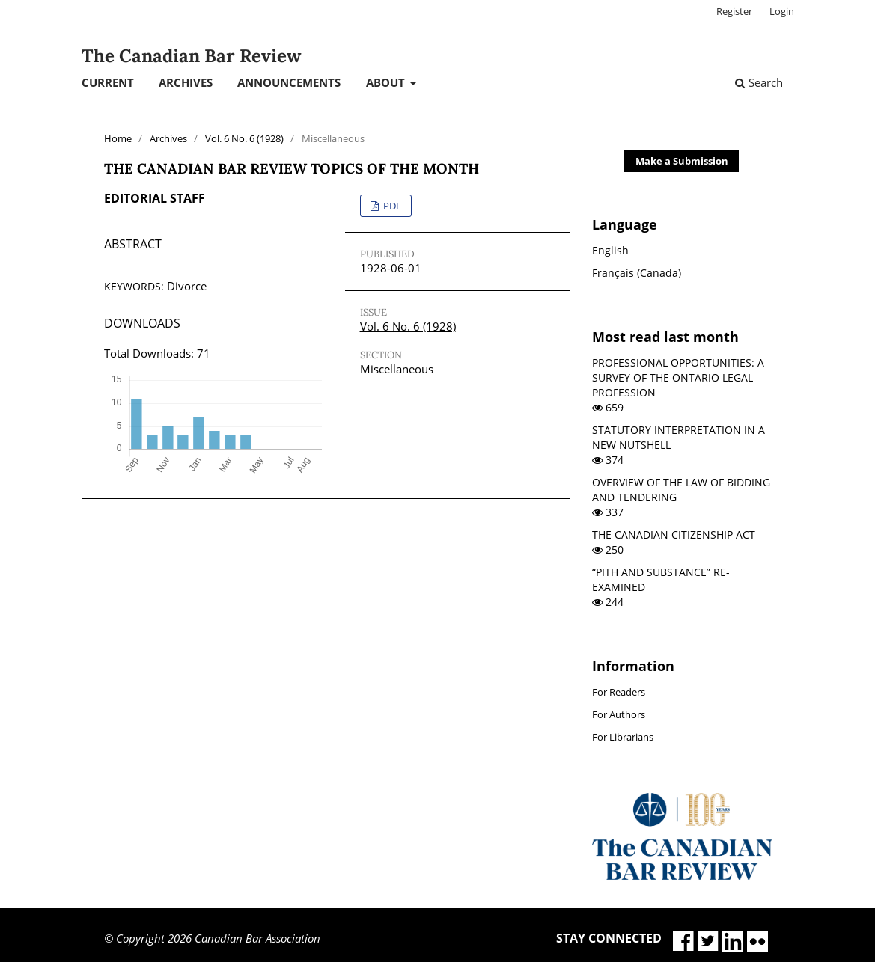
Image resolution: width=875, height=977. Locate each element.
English (610, 250)
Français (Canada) (636, 273)
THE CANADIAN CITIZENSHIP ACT (673, 534)
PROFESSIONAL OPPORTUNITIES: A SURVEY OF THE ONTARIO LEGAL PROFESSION (678, 377)
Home (118, 138)
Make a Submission (681, 161)
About (387, 82)
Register (734, 11)
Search (759, 82)
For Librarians (622, 737)
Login (781, 11)
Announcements (289, 82)
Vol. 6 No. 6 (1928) (244, 138)
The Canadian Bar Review (191, 55)
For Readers (618, 692)
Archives (186, 82)
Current (108, 82)
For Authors (618, 714)
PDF (391, 205)
